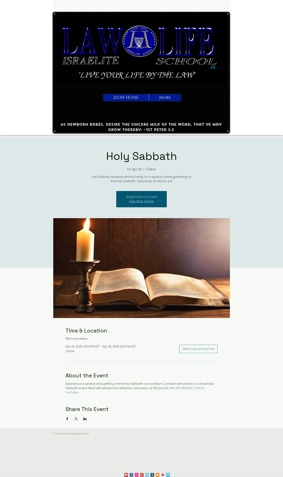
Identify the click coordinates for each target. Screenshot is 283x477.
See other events (141, 201)
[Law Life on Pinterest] (163, 475)
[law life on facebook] (131, 475)
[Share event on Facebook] (67, 418)
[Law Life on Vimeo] (168, 475)
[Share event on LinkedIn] (85, 418)
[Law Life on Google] (142, 475)
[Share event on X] (76, 418)
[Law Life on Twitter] (147, 475)
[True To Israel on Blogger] (157, 475)
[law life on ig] (136, 475)
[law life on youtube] (126, 475)
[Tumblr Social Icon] (152, 475)
